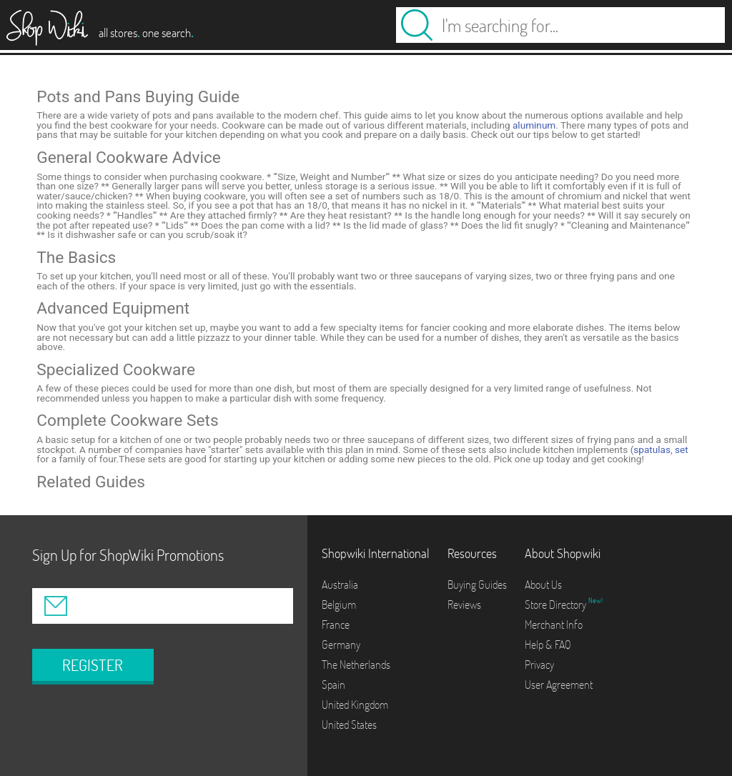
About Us (543, 584)
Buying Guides (477, 584)
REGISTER (92, 665)
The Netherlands (356, 664)
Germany (341, 644)
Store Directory (556, 604)
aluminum (534, 125)
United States (349, 724)
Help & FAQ (548, 644)
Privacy (539, 664)
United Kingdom (355, 704)
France (336, 624)
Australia (340, 584)
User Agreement (559, 684)
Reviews (464, 604)
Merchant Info (554, 624)
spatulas (652, 449)
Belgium (339, 604)
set (681, 449)
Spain (333, 684)
